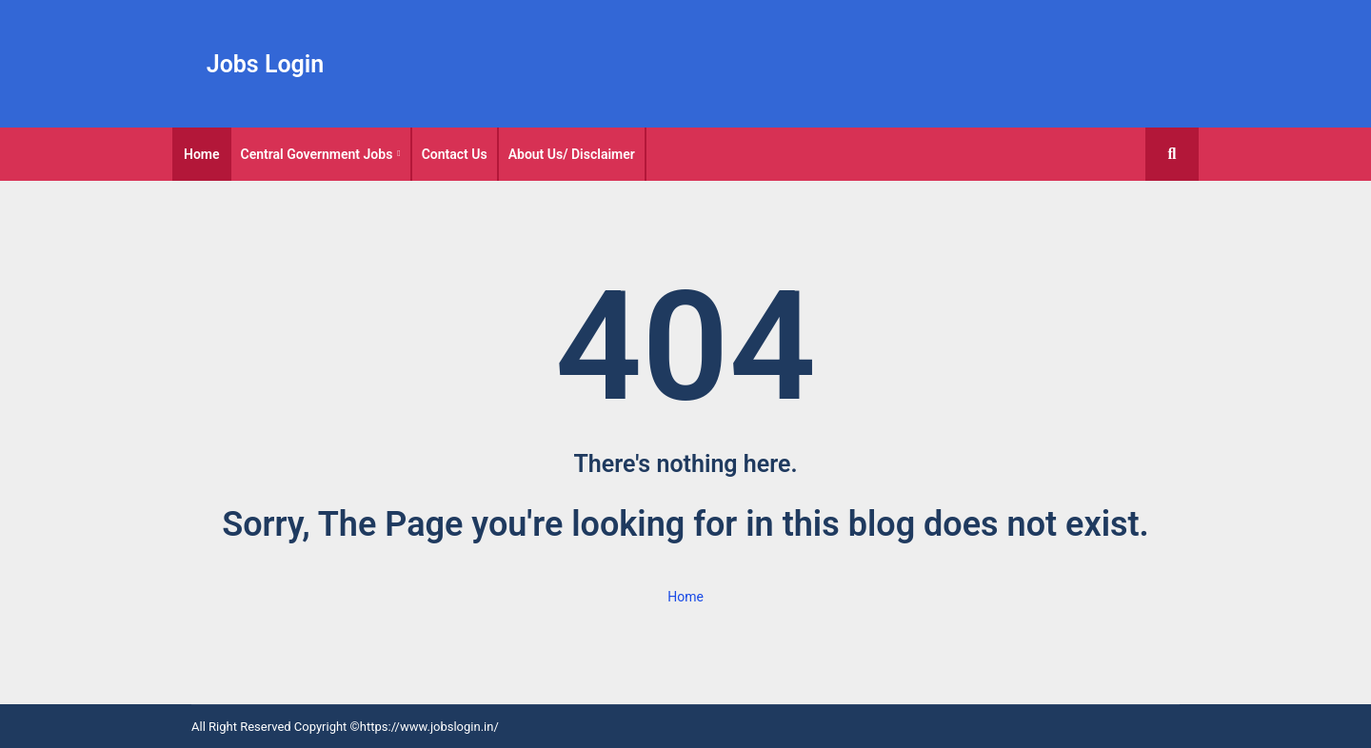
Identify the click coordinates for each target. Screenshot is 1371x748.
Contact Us (454, 154)
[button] (1172, 154)
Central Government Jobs (317, 154)
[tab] (201, 154)
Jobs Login (266, 64)
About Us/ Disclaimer (571, 154)
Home (202, 154)
